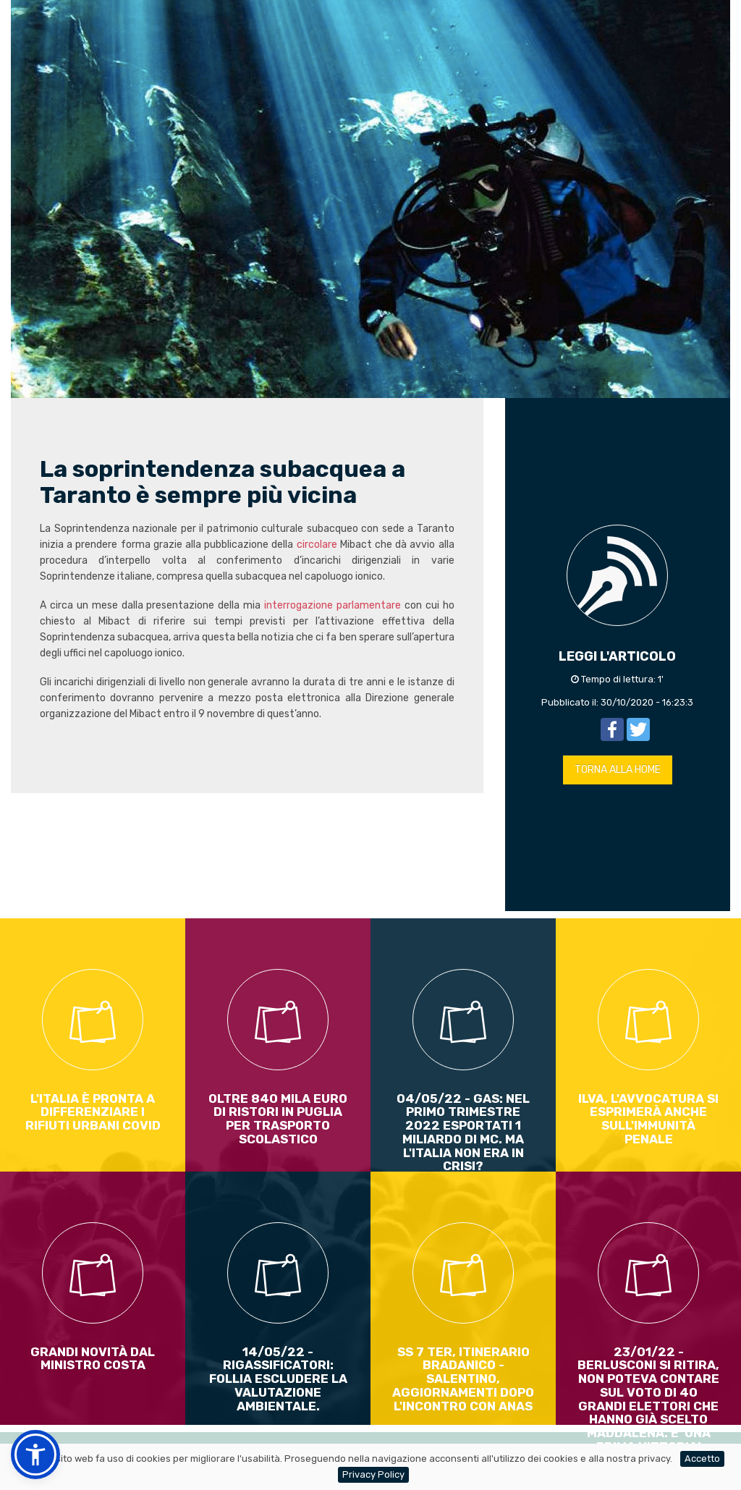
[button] (35, 1455)
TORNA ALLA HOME (618, 769)
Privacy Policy (373, 1474)
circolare (317, 544)
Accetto (702, 1458)
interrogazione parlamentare (331, 605)
